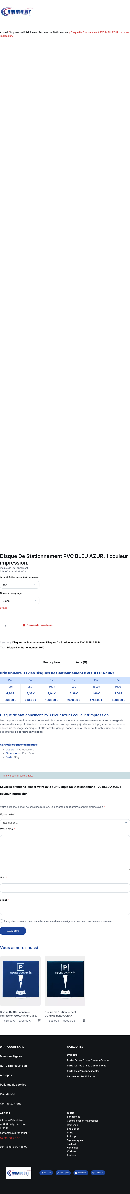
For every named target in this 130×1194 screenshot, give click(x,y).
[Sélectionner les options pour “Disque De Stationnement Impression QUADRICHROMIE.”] (38, 1020)
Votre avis (7, 829)
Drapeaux (72, 1054)
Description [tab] (51, 662)
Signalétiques (75, 1140)
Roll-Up (71, 1136)
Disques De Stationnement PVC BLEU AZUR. (73, 642)
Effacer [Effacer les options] (4, 607)
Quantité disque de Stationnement (19, 577)
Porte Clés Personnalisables (83, 1070)
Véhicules (72, 1147)
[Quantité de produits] (5, 626)
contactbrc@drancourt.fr (14, 1132)
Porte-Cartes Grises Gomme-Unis (86, 1065)
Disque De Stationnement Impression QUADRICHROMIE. (18, 1014)
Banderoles (73, 1116)
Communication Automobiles (82, 1120)
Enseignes (73, 1128)
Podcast (72, 1155)
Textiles (71, 1143)
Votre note (8, 814)
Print (70, 1132)
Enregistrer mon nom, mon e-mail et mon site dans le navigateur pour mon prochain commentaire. (58, 921)
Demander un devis (39, 625)
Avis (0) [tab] (81, 662)
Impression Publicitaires (23, 32)
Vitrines (71, 1151)
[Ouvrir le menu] (128, 12)
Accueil (4, 32)
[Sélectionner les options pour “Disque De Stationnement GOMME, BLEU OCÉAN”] (82, 1020)
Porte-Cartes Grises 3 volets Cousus (88, 1060)
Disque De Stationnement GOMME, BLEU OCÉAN (60, 1014)
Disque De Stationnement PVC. (26, 647)
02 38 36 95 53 (10, 1138)
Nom (3, 877)
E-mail (4, 899)
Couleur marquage (11, 593)
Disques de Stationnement (54, 32)
